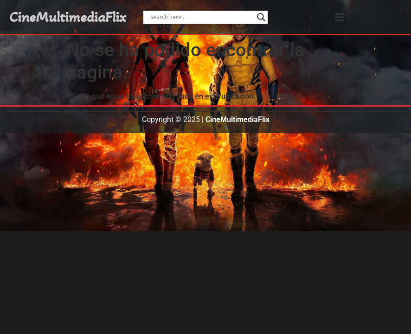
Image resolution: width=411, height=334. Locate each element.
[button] (339, 17)
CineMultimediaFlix (67, 17)
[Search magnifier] (261, 17)
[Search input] (201, 17)
